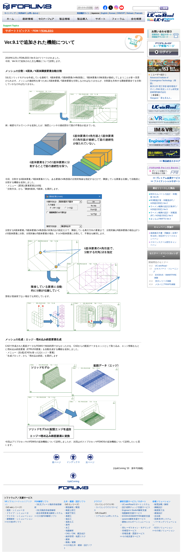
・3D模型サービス (128, 530)
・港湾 (67, 525)
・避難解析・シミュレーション (19, 519)
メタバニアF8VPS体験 (165, 284)
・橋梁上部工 (70, 510)
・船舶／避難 (70, 542)
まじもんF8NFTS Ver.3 (160, 219)
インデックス (73, 460)
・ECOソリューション (162, 528)
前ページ (56, 461)
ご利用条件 (21, 13)
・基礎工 (68, 516)
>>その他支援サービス (130, 536)
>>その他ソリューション (163, 530)
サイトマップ (9, 13)
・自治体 (156, 516)
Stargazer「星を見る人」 (161, 98)
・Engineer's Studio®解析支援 (133, 510)
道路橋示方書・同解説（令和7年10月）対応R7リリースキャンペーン (164, 236)
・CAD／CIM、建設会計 (74, 533)
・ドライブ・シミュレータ (17, 513)
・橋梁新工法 (158, 510)
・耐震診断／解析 (160, 504)
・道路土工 (69, 522)
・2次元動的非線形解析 (45, 510)
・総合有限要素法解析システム (48, 513)
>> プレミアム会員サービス (166, 178)
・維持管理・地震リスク (75, 536)
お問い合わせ (32, 13)
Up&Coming (73, 481)
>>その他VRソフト (13, 522)
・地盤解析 (69, 530)
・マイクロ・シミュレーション (19, 516)
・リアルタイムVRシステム (106, 516)
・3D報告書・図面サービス (132, 533)
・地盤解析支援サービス (131, 513)
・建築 (67, 539)
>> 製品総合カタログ (169, 161)
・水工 (67, 528)
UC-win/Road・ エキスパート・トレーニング (165, 269)
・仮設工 (68, 519)
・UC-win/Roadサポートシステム (134, 504)
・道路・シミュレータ (15, 510)
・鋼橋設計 (157, 507)
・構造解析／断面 (72, 507)
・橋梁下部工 (70, 513)
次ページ (90, 461)
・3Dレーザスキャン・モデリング (135, 528)
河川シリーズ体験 (163, 281)
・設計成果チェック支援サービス (135, 507)
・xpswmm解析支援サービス (133, 519)
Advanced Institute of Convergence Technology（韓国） (163, 80)
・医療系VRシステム (161, 519)
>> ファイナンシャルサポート (165, 181)
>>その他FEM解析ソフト (45, 516)
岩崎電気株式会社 (158, 92)
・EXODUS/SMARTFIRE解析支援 (135, 516)
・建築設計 (157, 513)
